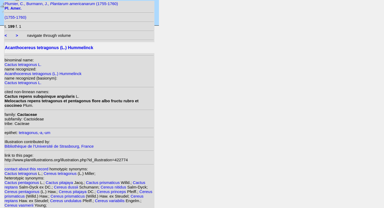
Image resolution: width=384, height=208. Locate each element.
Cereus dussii (66, 187)
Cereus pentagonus (23, 191)
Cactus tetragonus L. (23, 64)
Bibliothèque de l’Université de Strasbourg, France (49, 146)
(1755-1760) (15, 17)
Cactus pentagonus (22, 182)
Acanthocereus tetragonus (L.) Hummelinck (43, 73)
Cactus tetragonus (21, 173)
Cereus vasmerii (19, 205)
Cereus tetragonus (61, 173)
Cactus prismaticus (103, 182)
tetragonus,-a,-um (34, 132)
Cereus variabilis (110, 200)
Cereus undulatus (66, 200)
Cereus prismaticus (68, 196)
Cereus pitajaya (73, 191)
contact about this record (26, 169)
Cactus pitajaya (60, 182)
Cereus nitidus (114, 187)
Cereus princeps (112, 191)
